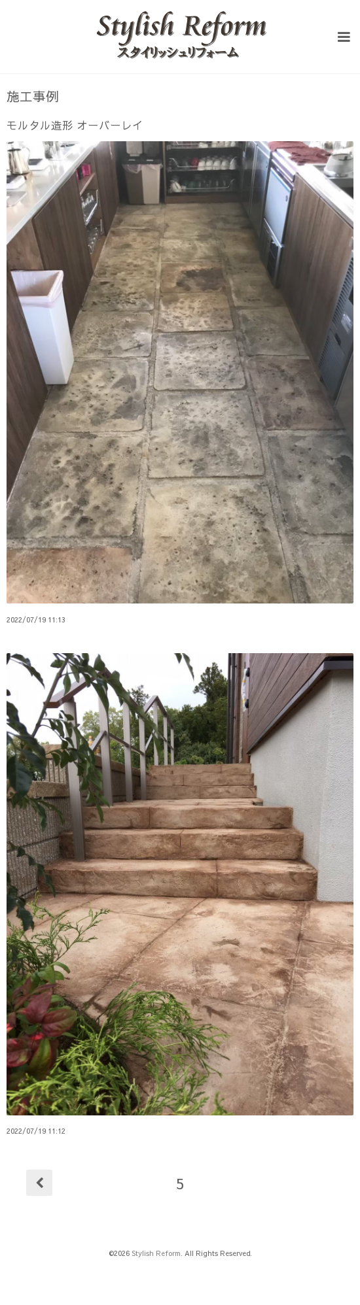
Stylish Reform (156, 1253)
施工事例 (33, 96)
